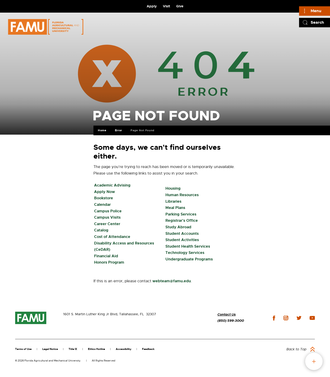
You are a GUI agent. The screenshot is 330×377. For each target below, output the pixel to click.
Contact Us (226, 315)
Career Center (107, 223)
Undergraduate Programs (189, 259)
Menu (316, 10)
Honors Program (109, 262)
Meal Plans (175, 207)
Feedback (148, 349)
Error (118, 130)
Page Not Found (142, 130)
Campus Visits (107, 217)
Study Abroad (178, 227)
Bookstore (103, 198)
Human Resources (182, 194)
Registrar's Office (181, 220)
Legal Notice (50, 349)
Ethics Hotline (96, 349)
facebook (274, 318)
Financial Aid (106, 256)
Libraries (173, 201)
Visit (166, 6)
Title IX (73, 349)
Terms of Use (23, 349)
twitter (299, 318)
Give (179, 6)
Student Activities (182, 239)
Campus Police (108, 211)
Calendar (102, 204)
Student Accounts (182, 233)
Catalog (101, 230)
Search (317, 22)
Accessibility (123, 349)
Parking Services (180, 214)
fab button (314, 361)
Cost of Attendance (112, 236)
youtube (312, 318)
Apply (152, 6)
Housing (173, 188)
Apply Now (104, 191)
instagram (285, 318)
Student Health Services (187, 246)
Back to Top (296, 349)
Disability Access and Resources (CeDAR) (124, 246)
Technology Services (184, 252)
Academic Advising (112, 185)
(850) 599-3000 (230, 321)
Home (101, 130)
